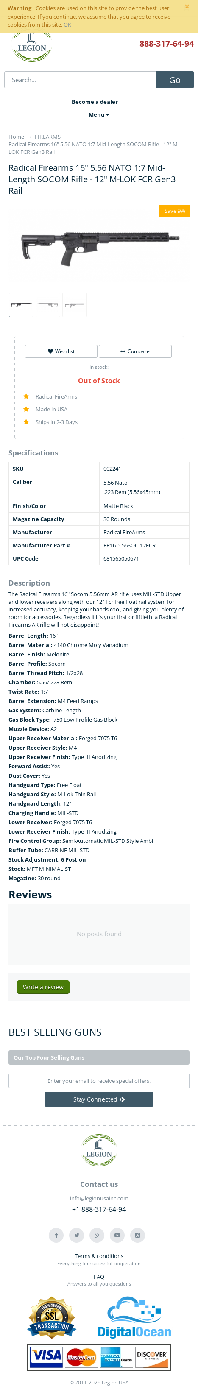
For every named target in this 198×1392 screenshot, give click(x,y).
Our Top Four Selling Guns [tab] (49, 1057)
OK (67, 24)
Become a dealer (95, 102)
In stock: (99, 367)
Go (175, 80)
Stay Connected (99, 1099)
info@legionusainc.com (99, 1198)
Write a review (43, 987)
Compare (135, 351)
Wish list (61, 351)
